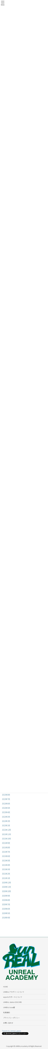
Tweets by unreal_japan (11, 1031)
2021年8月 (6, 847)
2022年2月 (6, 821)
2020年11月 (6, 887)
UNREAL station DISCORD (12, 1002)
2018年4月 (6, 917)
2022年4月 (6, 812)
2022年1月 (6, 825)
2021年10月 (6, 838)
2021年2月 (6, 873)
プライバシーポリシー (11, 1017)
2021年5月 (6, 860)
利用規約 (6, 1012)
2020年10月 (6, 891)
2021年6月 (6, 856)
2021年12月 (6, 830)
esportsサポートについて (12, 997)
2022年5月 (6, 808)
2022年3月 (6, 816)
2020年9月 (6, 895)
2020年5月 (6, 913)
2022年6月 (6, 803)
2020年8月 (6, 900)
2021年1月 (6, 878)
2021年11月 (6, 834)
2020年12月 (6, 882)
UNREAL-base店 (9, 1007)
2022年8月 (6, 794)
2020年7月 (6, 904)
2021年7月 (6, 852)
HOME (5, 986)
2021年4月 (6, 865)
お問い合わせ (8, 1023)
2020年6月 (6, 908)
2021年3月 (6, 869)
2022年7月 (6, 799)
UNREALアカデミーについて (13, 992)
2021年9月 (6, 843)
